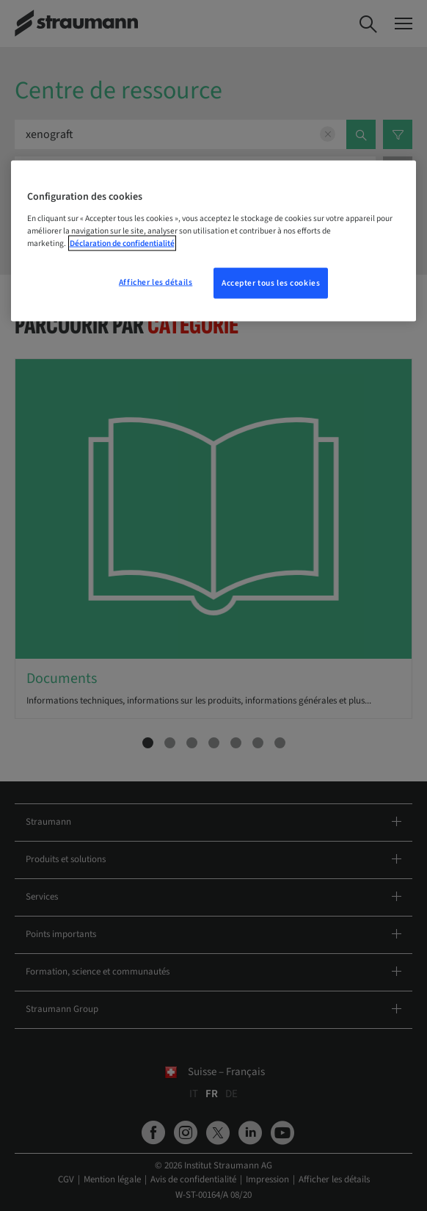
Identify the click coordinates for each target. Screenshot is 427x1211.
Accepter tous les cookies (271, 283)
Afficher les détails (155, 282)
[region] (214, 241)
